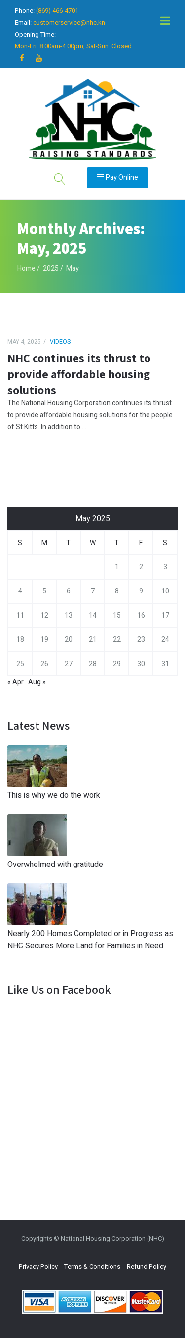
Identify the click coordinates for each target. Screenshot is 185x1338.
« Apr (15, 682)
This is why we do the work (53, 795)
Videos (60, 341)
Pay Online (117, 177)
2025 (51, 268)
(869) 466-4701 (57, 10)
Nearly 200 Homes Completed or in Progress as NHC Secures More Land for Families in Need (90, 940)
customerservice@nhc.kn (69, 22)
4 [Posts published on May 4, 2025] (20, 591)
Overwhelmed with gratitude (55, 864)
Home (26, 268)
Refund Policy (146, 1266)
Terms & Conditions (92, 1266)
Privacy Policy (38, 1266)
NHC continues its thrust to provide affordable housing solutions (78, 373)
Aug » (37, 682)
